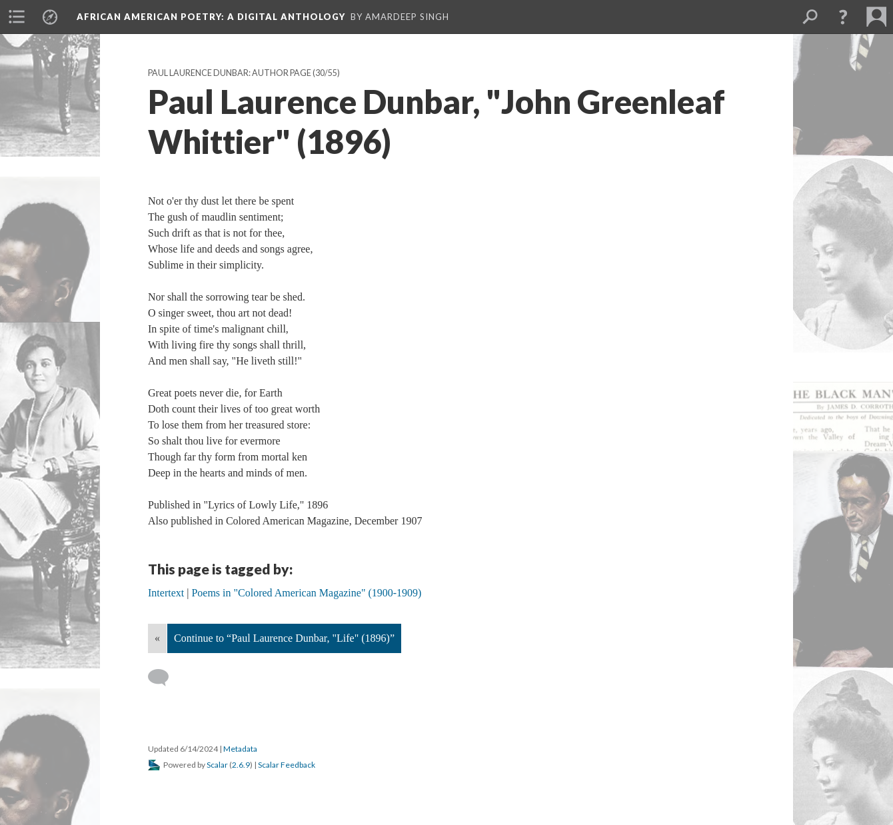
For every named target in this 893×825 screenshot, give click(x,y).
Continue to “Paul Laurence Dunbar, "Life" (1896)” (284, 638)
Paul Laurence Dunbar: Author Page (229, 73)
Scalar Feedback (286, 765)
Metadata (240, 749)
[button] (843, 16)
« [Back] (157, 638)
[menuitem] (16, 16)
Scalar (217, 765)
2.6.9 (241, 765)
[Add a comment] (164, 677)
